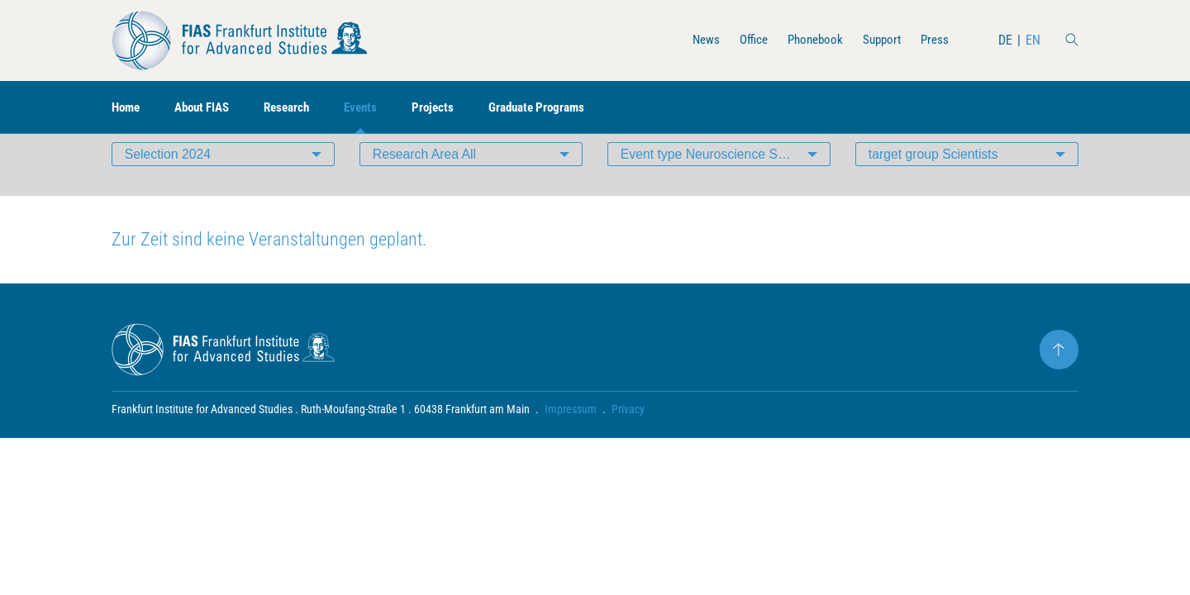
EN (1033, 40)
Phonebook (808, 40)
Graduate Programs (558, 108)
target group (934, 177)
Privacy (628, 434)
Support (878, 40)
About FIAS (208, 108)
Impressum (571, 434)
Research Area (425, 177)
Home (127, 108)
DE (1005, 40)
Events (375, 108)
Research (298, 108)
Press (934, 40)
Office (743, 40)
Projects (450, 108)
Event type (721, 177)
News (693, 40)
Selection (168, 177)
